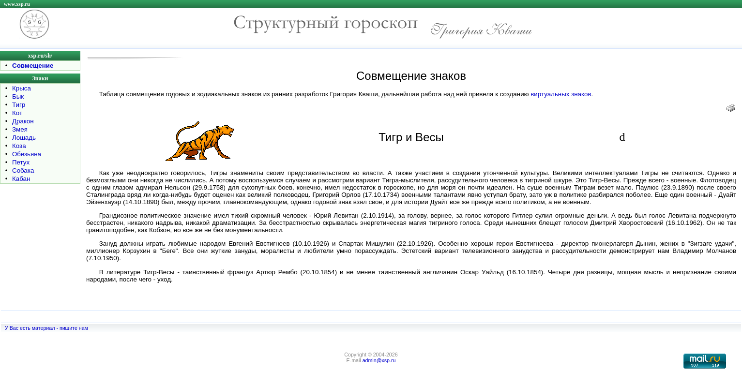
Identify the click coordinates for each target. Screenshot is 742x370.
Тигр (18, 104)
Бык (18, 96)
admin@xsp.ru (379, 360)
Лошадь (24, 137)
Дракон (23, 121)
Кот (17, 113)
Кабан (21, 178)
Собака (23, 170)
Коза (19, 145)
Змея (20, 129)
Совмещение (32, 65)
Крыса (21, 88)
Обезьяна (26, 154)
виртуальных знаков (560, 94)
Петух (21, 162)
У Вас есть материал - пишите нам (46, 328)
